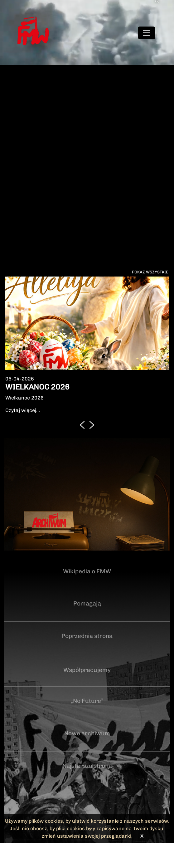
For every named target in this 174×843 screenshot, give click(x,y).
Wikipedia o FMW (87, 571)
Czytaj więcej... (22, 410)
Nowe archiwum (87, 733)
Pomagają (87, 603)
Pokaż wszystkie (150, 272)
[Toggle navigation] (146, 33)
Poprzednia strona (87, 636)
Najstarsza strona (87, 765)
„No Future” (87, 700)
